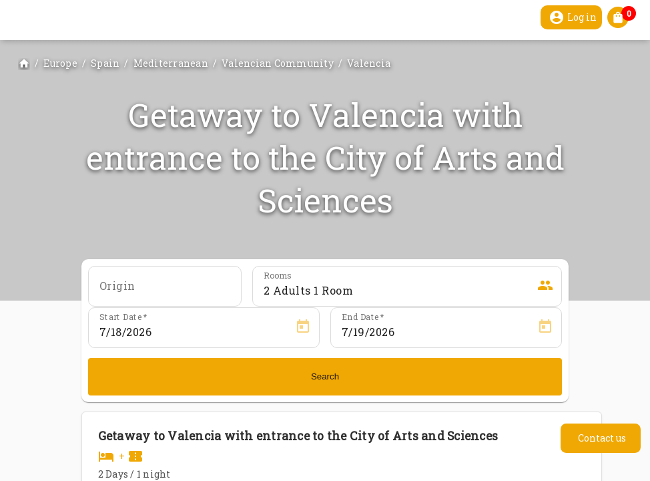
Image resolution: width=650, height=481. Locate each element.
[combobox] (164, 291)
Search (325, 376)
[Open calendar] (303, 327)
